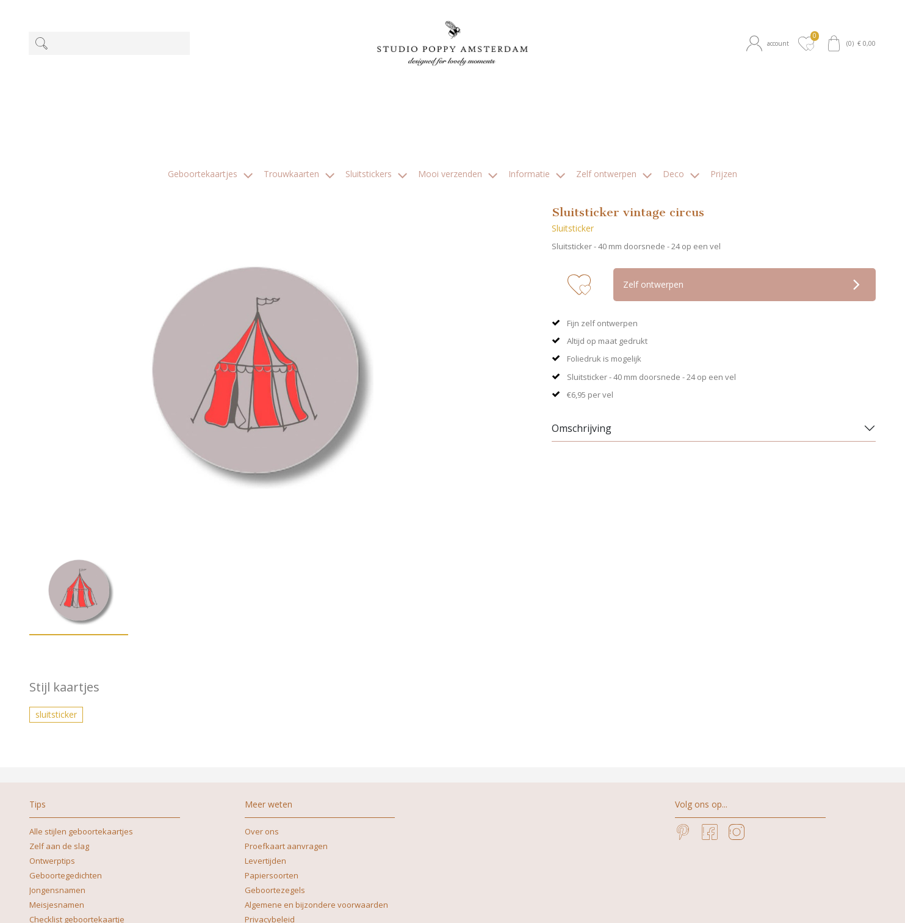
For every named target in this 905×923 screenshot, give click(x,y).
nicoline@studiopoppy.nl (572, 901)
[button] (769, 43)
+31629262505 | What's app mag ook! (442, 901)
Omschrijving (581, 336)
